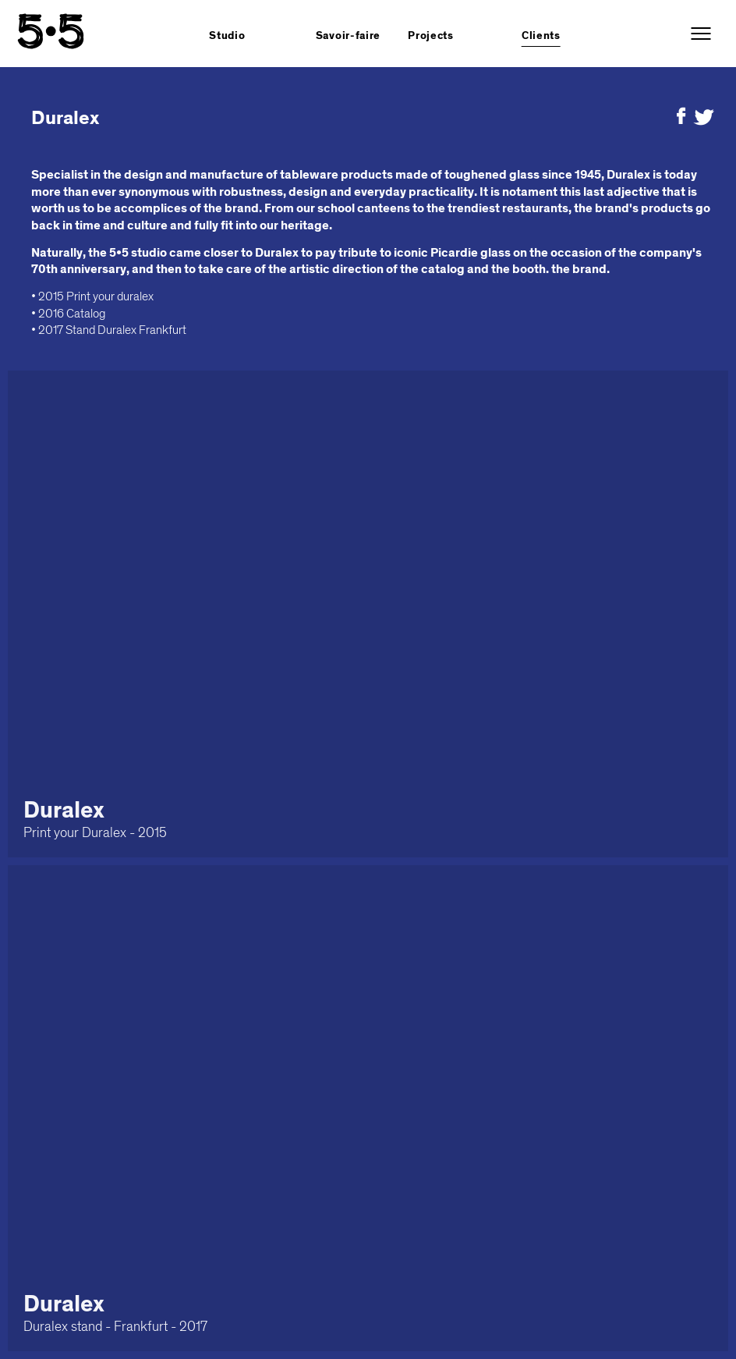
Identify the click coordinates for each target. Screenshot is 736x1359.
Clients (541, 36)
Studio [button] (227, 36)
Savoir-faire (348, 36)
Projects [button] (431, 36)
